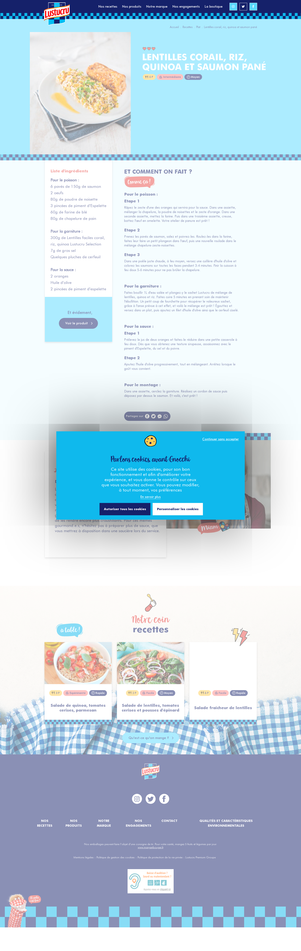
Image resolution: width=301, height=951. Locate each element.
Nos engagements (186, 6)
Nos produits (131, 6)
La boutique (213, 6)
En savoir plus (150, 497)
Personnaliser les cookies (177, 509)
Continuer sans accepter (220, 439)
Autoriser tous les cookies (125, 509)
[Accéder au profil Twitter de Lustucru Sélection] (243, 6)
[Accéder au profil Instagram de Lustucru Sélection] (233, 6)
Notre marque (156, 6)
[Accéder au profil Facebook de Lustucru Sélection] (253, 6)
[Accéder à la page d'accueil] (71, 6)
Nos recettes (107, 6)
